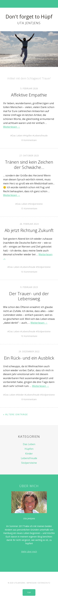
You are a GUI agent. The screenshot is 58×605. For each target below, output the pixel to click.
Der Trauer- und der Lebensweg (29, 296)
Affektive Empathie (29, 95)
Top (29, 592)
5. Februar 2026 (29, 88)
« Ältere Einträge (15, 414)
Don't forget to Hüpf (29, 16)
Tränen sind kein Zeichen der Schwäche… (29, 164)
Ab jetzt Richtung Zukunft (29, 230)
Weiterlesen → (11, 127)
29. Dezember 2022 (29, 351)
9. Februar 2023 (29, 287)
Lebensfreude (41, 135)
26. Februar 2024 (29, 223)
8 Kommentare (29, 140)
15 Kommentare (29, 208)
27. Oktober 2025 (29, 155)
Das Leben (17, 135)
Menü (29, 4)
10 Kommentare (29, 271)
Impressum (31, 583)
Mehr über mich (29, 551)
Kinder (20, 394)
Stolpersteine (36, 203)
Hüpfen (28, 135)
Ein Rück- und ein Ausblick (29, 358)
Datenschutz (44, 583)
